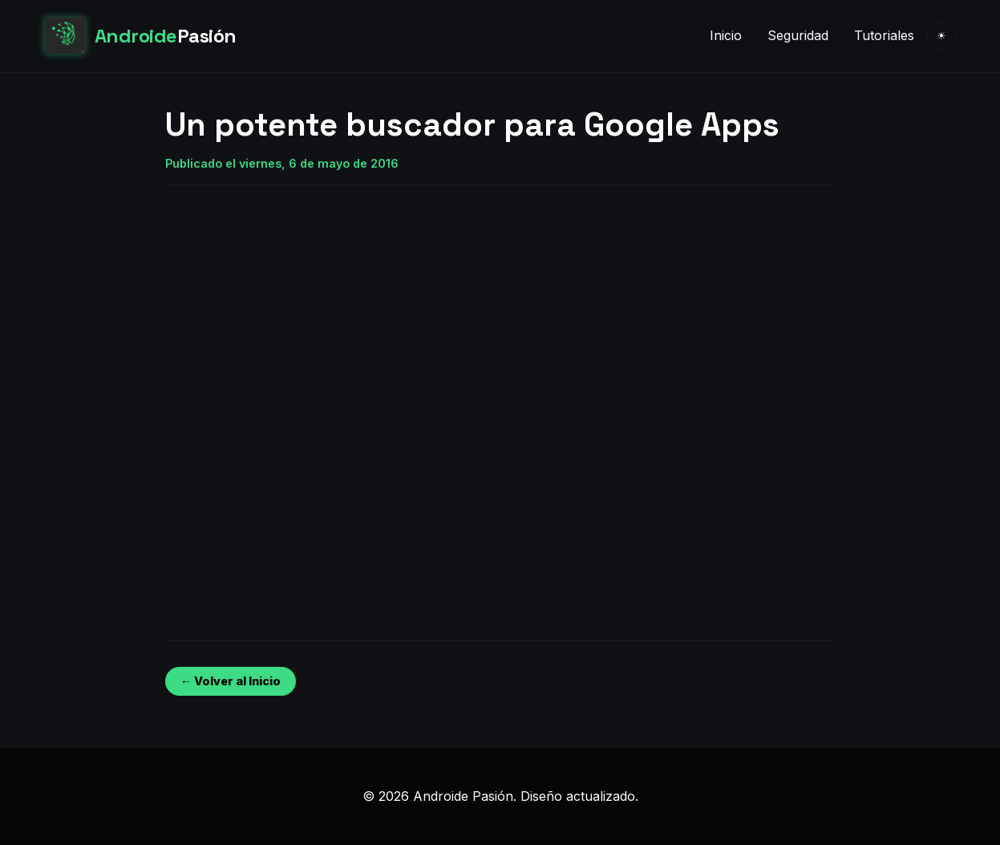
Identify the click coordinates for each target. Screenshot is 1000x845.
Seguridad (797, 35)
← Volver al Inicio (230, 681)
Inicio (726, 35)
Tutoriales (884, 35)
